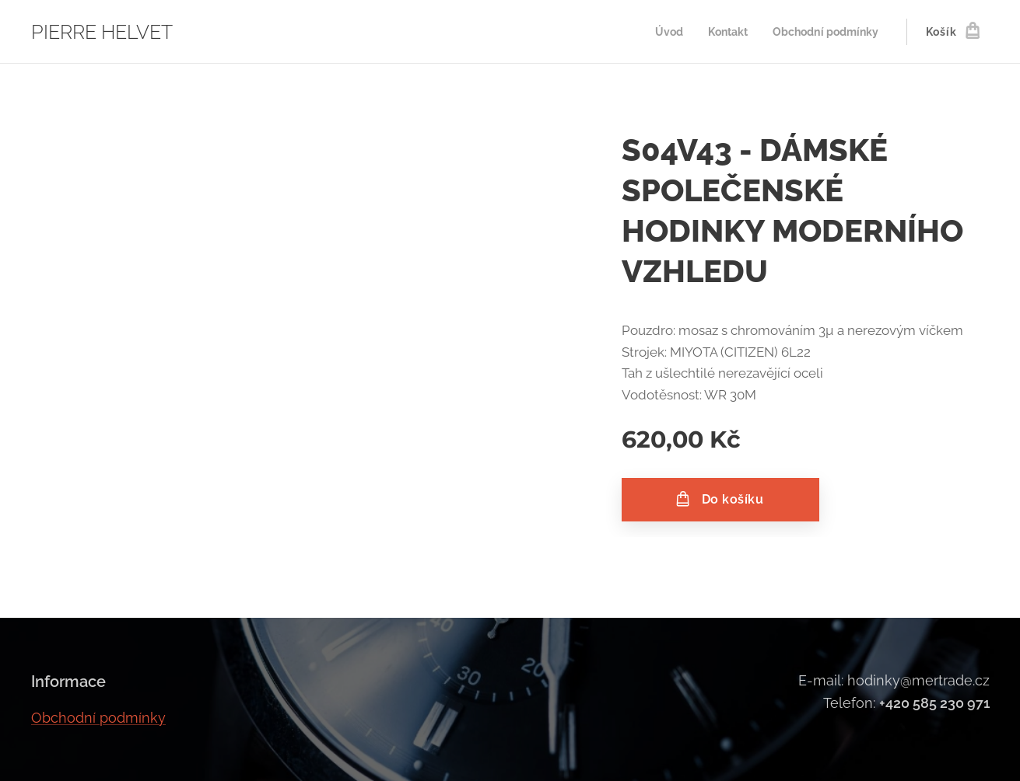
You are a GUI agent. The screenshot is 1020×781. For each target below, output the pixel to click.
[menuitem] (659, 31)
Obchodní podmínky (98, 717)
